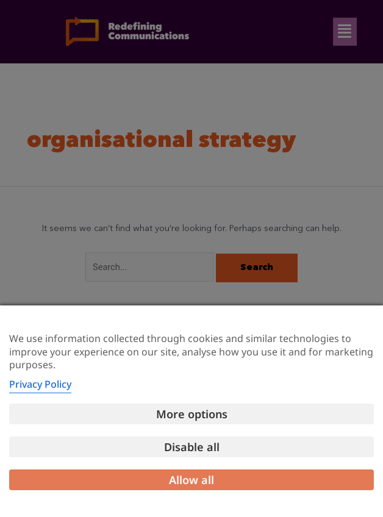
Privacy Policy (40, 384)
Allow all (191, 479)
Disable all (192, 447)
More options (191, 414)
